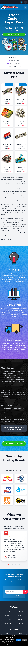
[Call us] (25, 2)
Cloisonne (7, 99)
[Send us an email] (21, 2)
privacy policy (16, 595)
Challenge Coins (7, 623)
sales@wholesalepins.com (19, 231)
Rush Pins (7, 167)
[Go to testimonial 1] (8, 564)
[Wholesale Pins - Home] (9, 7)
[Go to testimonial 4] (19, 564)
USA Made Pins (21, 144)
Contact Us (20, 633)
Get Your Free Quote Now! (14, 444)
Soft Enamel (20, 99)
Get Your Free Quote (14, 34)
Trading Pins (21, 167)
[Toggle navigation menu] (25, 7)
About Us (7, 633)
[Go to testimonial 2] (12, 564)
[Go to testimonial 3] (15, 564)
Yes (19, 640)
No (24, 640)
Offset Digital (7, 122)
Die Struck (20, 122)
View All (21, 623)
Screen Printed (7, 144)
